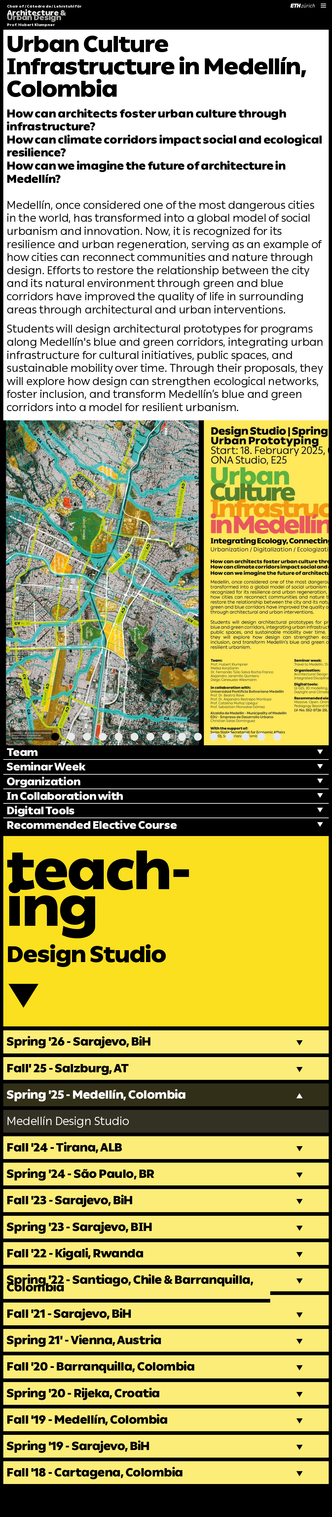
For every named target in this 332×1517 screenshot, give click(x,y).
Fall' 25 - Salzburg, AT (70, 1081)
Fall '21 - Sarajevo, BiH (72, 1334)
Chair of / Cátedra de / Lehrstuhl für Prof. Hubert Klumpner (44, 16)
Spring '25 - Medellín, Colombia (101, 1109)
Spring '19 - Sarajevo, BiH (82, 1471)
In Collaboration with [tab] (68, 797)
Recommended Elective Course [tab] (95, 826)
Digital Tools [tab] (42, 811)
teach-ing (105, 893)
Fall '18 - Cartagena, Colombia (99, 1498)
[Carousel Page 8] (166, 737)
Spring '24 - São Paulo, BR (84, 1190)
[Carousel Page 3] (87, 737)
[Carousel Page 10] (198, 737)
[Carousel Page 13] (245, 737)
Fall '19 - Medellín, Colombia (90, 1443)
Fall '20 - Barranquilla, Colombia (105, 1389)
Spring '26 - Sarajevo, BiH (83, 1054)
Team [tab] (23, 752)
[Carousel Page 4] (103, 737)
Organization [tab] (45, 782)
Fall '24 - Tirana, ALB (67, 1163)
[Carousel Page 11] (214, 737)
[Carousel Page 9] (182, 737)
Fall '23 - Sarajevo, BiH (73, 1217)
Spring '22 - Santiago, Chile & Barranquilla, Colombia (136, 1303)
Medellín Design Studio (71, 1136)
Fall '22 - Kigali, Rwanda (78, 1272)
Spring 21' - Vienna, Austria (88, 1362)
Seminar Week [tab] (47, 767)
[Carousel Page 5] (119, 737)
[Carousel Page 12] (230, 737)
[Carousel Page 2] (71, 737)
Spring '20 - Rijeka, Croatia (87, 1416)
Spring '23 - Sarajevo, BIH (84, 1245)
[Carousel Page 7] (150, 737)
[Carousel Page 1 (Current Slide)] (55, 737)
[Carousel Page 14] (261, 737)
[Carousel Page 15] (277, 737)
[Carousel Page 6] (134, 737)
